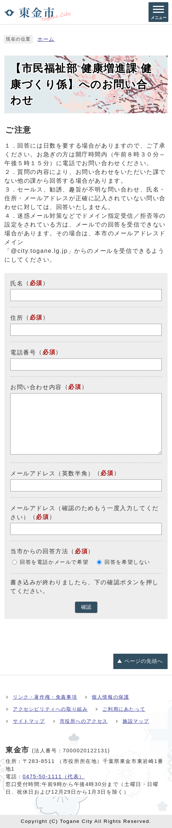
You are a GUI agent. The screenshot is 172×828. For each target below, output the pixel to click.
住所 (16, 318)
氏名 (16, 283)
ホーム (46, 39)
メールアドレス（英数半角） (52, 473)
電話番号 (23, 352)
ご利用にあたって (123, 709)
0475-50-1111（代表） (54, 776)
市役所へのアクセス (84, 721)
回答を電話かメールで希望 (54, 562)
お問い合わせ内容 (36, 387)
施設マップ (135, 721)
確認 (86, 607)
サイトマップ (29, 721)
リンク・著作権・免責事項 (45, 697)
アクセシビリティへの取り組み (50, 709)
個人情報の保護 (110, 697)
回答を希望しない (127, 562)
